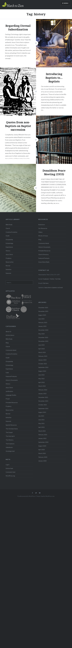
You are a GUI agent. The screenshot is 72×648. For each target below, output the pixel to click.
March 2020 (42, 453)
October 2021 (42, 405)
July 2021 (41, 416)
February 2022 (42, 390)
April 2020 (41, 449)
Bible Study (9, 224)
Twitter (52, 279)
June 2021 (41, 419)
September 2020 (43, 442)
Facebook (46, 279)
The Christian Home (12, 429)
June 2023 (41, 345)
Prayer (8, 399)
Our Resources (42, 228)
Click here (45, 283)
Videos (40, 232)
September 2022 (43, 367)
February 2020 (42, 457)
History (8, 251)
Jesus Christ (9, 254)
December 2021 (43, 397)
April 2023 (41, 349)
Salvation (8, 269)
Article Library (10, 335)
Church (8, 228)
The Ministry (9, 440)
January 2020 (42, 461)
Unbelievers (9, 447)
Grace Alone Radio (43, 262)
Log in (7, 464)
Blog (39, 239)
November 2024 (43, 330)
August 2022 (42, 371)
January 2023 (42, 360)
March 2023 (42, 352)
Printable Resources (44, 251)
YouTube (58, 279)
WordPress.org (10, 476)
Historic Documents (44, 247)
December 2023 (43, 337)
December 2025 (43, 307)
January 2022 (42, 393)
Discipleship (9, 239)
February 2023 (42, 356)
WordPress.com (49, 496)
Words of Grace (43, 236)
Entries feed (9, 468)
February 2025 (42, 322)
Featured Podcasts (43, 258)
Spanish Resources (11, 425)
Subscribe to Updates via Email (53, 287)
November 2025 (43, 311)
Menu (66, 3)
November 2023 (43, 341)
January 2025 (42, 326)
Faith (7, 372)
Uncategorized (10, 451)
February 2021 (42, 434)
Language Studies (11, 395)
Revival (8, 265)
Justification (9, 391)
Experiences (9, 247)
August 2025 (42, 315)
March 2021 (42, 431)
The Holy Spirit (10, 436)
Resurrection (9, 262)
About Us (8, 331)
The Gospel (9, 432)
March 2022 (42, 386)
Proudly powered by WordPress (26, 496)
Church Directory (43, 254)
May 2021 (41, 423)
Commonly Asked (43, 243)
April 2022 (41, 382)
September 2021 (43, 408)
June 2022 (41, 375)
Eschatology (9, 243)
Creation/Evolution (11, 232)
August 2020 (42, 446)
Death (7, 236)
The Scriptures (10, 443)
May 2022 (41, 378)
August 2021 (42, 412)
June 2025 (41, 319)
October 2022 (42, 363)
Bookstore (41, 224)
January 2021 (42, 438)
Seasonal (8, 273)
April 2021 (41, 427)
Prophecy (8, 258)
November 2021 (43, 401)
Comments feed (10, 472)
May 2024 (41, 334)
